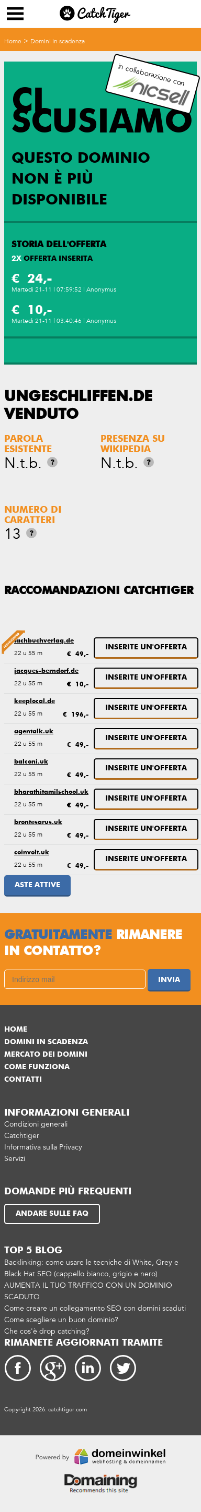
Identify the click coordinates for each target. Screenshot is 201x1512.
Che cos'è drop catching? (47, 1327)
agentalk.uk (33, 730)
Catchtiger (21, 1131)
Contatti (23, 1075)
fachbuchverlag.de (44, 641)
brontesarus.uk (38, 819)
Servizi (14, 1154)
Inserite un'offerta (146, 647)
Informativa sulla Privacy (43, 1143)
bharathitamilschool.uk (51, 790)
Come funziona (37, 1063)
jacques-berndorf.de (46, 671)
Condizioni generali (36, 1120)
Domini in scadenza (57, 41)
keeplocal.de (34, 700)
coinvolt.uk (31, 849)
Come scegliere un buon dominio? (61, 1315)
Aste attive (37, 881)
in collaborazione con (151, 84)
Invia (169, 975)
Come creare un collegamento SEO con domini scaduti (95, 1304)
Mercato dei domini (45, 1050)
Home (12, 41)
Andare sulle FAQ (52, 1209)
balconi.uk (31, 760)
